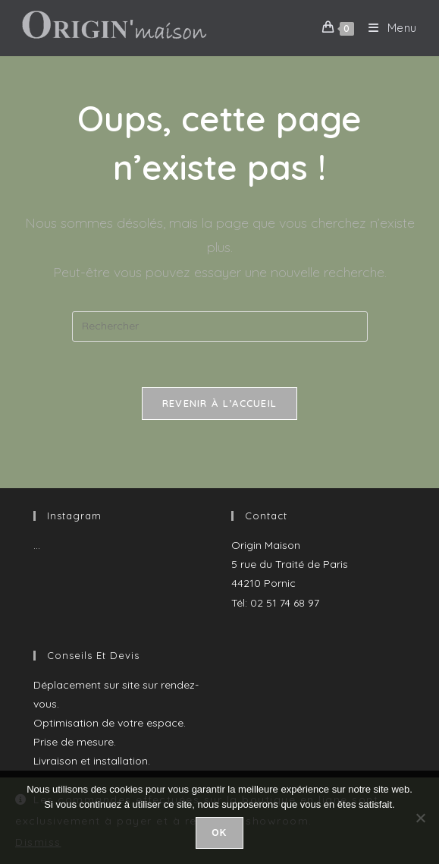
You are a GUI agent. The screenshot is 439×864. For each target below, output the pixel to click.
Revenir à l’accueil (220, 403)
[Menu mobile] (387, 27)
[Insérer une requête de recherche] (220, 326)
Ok (219, 833)
